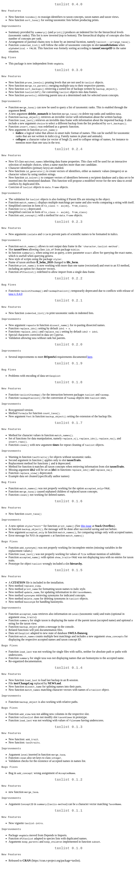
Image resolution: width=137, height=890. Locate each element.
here (89, 366)
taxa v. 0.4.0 (15, 301)
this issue (86, 541)
